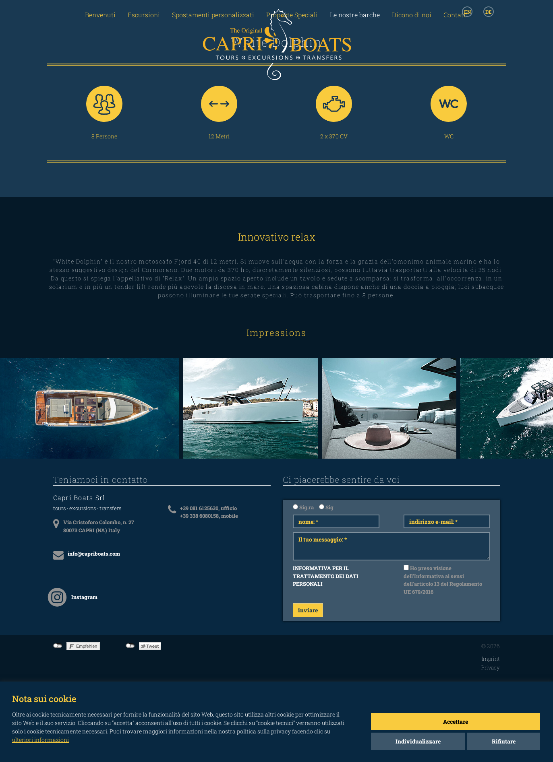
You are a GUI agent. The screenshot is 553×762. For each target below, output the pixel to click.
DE (488, 11)
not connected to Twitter (130, 645)
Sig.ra (303, 507)
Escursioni (144, 14)
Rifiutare (504, 741)
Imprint (491, 658)
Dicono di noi (411, 14)
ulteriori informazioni (40, 739)
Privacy (490, 667)
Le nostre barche (355, 14)
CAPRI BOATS (276, 53)
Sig (326, 507)
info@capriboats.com (94, 553)
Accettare (455, 721)
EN (467, 11)
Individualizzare (418, 741)
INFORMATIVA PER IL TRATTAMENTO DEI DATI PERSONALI (325, 575)
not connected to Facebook (57, 645)
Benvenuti (100, 14)
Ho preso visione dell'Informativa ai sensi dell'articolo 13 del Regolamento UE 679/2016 (443, 579)
